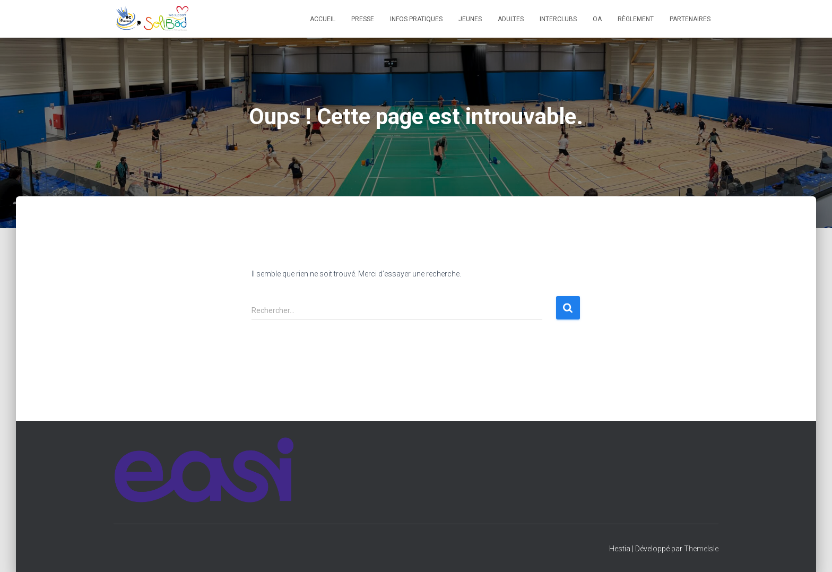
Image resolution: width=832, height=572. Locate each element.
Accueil (322, 19)
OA (597, 19)
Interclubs (558, 19)
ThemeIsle (701, 548)
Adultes (511, 19)
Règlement (636, 19)
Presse (362, 19)
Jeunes (470, 19)
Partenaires (690, 19)
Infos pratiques (416, 19)
